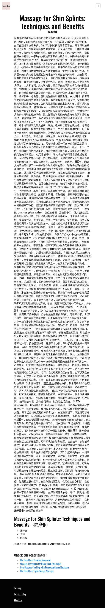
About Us (18, 600)
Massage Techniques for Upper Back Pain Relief (40, 564)
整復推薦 (19, 267)
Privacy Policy (20, 594)
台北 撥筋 (53, 230)
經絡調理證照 (60, 92)
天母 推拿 (19, 332)
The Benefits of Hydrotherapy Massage (36, 571)
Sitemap (17, 588)
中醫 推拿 (85, 358)
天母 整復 (53, 485)
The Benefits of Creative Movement (35, 560)
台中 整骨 (41, 445)
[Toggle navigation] (98, 6)
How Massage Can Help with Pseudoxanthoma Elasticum (44, 567)
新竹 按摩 (77, 416)
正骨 (67, 543)
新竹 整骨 (49, 383)
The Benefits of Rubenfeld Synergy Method (45, 543)
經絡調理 (31, 169)
